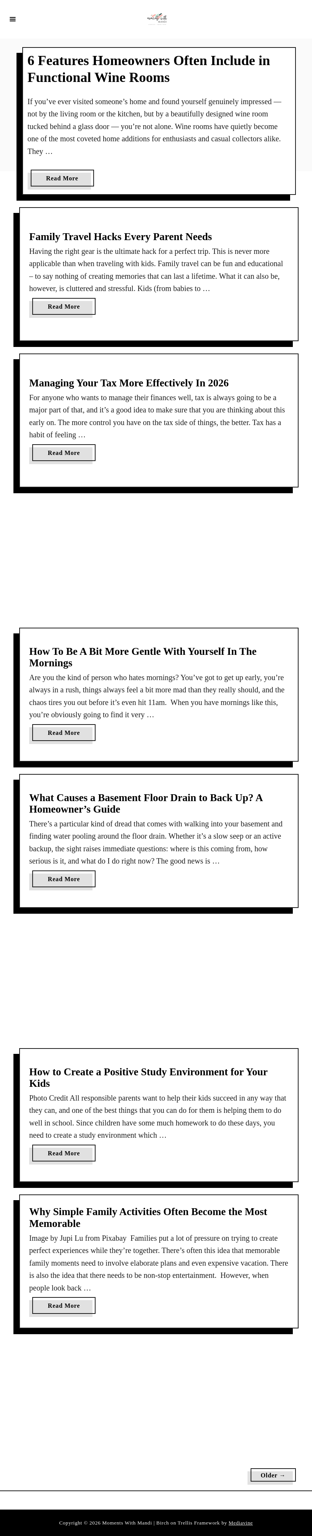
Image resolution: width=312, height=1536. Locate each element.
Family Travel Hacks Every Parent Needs (120, 236)
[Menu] (12, 19)
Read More (65, 179)
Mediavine (241, 1523)
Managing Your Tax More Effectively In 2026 (129, 383)
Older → (273, 1475)
